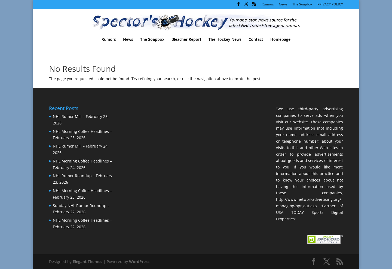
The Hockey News (225, 39)
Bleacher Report (186, 39)
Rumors (268, 5)
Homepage (280, 39)
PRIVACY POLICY (330, 5)
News (283, 5)
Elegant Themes (87, 261)
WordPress (139, 261)
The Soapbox (302, 5)
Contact (256, 39)
